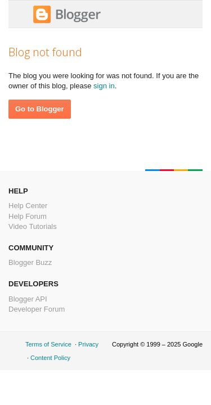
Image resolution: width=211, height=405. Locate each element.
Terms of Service (48, 344)
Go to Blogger (39, 109)
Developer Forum (36, 309)
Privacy (88, 344)
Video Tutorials (32, 226)
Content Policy (50, 357)
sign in (104, 86)
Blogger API (27, 299)
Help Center (27, 205)
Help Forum (27, 216)
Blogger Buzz (30, 262)
